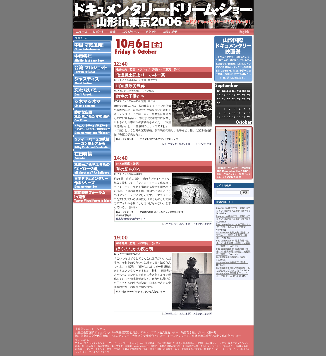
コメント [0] (185, 223)
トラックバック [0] (202, 144)
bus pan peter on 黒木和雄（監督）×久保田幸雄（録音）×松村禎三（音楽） (233, 243)
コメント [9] (185, 144)
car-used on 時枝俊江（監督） (232, 257)
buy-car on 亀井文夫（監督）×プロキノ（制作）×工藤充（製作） (233, 209)
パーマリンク (170, 144)
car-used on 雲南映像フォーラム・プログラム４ (232, 274)
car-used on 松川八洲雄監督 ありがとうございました (233, 269)
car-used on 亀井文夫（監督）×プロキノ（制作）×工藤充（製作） (232, 235)
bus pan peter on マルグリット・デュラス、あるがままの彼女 (233, 225)
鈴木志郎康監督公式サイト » (130, 218)
